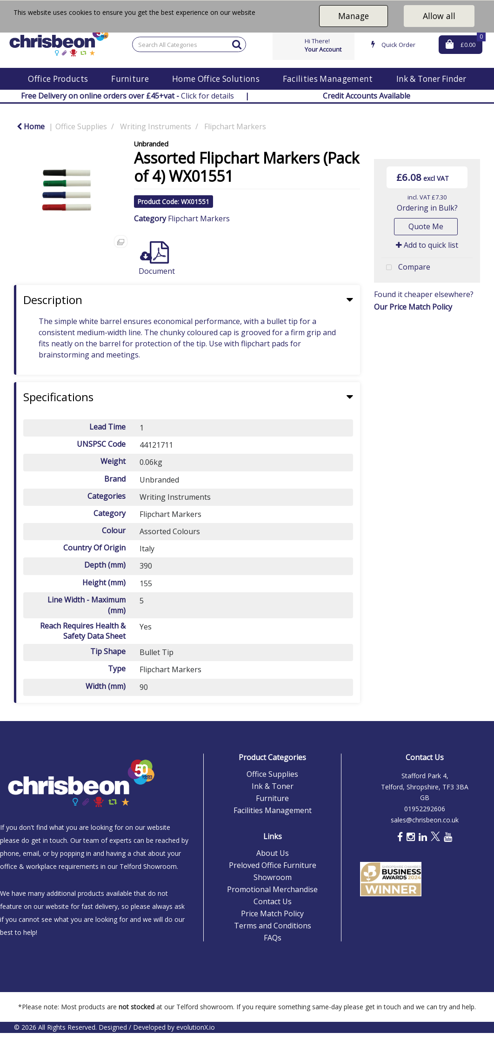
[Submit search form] (236, 44)
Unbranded (151, 143)
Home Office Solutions (216, 78)
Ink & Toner (273, 786)
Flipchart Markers (235, 126)
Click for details (127, 96)
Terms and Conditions (272, 925)
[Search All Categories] (189, 44)
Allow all (439, 15)
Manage (353, 15)
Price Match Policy (272, 913)
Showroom (273, 877)
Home (31, 126)
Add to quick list (427, 245)
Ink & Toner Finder (431, 78)
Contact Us (273, 901)
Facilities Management (328, 78)
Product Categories (272, 757)
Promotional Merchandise (272, 889)
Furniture (130, 78)
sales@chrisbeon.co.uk (425, 819)
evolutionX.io (195, 1027)
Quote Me (425, 226)
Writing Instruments (155, 126)
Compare (405, 267)
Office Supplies (81, 126)
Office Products (58, 78)
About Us (272, 853)
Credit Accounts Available (366, 96)
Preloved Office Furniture (272, 865)
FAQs (272, 937)
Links (272, 836)
